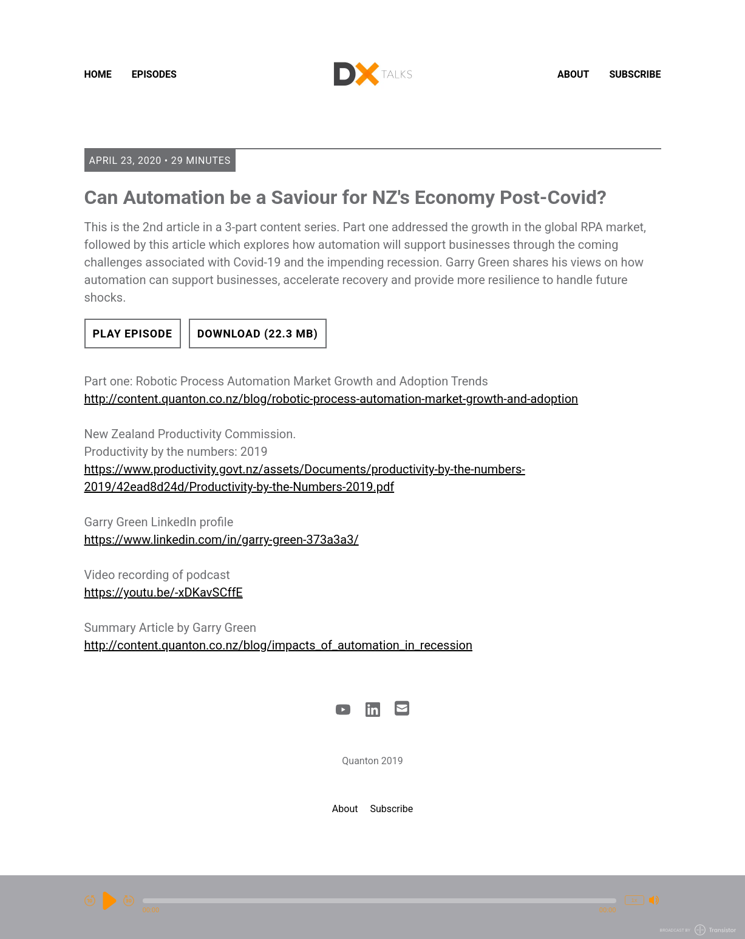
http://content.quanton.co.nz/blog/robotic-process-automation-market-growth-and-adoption (331, 399)
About (573, 74)
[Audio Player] (372, 907)
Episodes (154, 74)
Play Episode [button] (132, 333)
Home (98, 74)
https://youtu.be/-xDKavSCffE (163, 592)
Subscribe (635, 74)
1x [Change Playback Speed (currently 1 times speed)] (634, 900)
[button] (379, 900)
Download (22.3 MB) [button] (257, 333)
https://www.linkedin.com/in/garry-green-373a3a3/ (221, 539)
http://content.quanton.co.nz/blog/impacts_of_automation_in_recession (278, 645)
